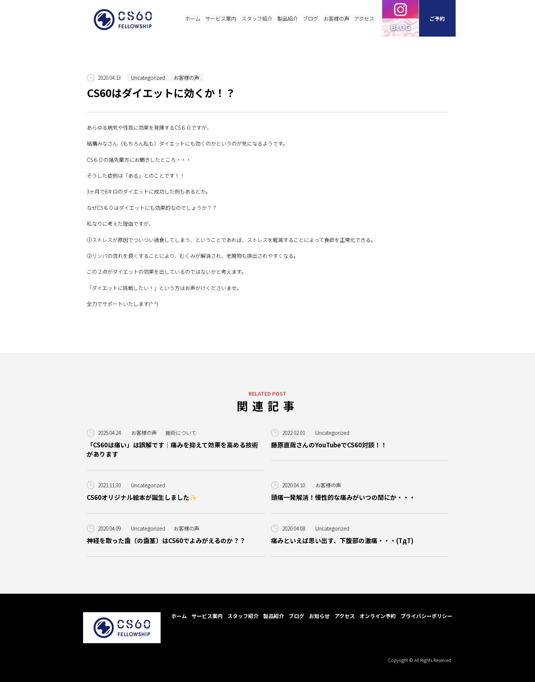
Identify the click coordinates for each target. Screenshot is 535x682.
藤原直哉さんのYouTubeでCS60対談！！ (329, 444)
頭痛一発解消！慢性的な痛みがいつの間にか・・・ (343, 497)
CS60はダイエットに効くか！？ (161, 93)
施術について (180, 432)
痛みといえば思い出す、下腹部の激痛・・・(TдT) (342, 540)
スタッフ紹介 (242, 615)
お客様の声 (186, 77)
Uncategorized (148, 77)
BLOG (401, 26)
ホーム (179, 615)
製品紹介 (273, 615)
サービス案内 (207, 615)
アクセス (345, 615)
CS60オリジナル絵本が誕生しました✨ (142, 497)
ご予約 (437, 18)
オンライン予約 (378, 615)
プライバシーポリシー (426, 615)
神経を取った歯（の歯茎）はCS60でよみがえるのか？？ (166, 540)
